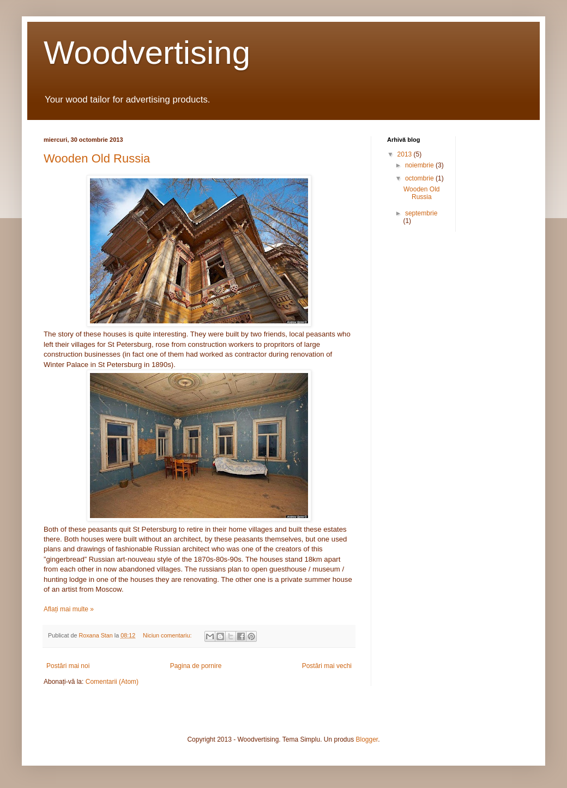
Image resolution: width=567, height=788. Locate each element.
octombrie (420, 178)
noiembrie (420, 165)
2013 (405, 154)
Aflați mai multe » (69, 609)
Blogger (367, 739)
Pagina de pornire (196, 666)
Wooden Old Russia (97, 158)
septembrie (421, 213)
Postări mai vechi (327, 666)
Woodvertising (147, 52)
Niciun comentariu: (168, 635)
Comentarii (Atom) (112, 681)
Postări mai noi (67, 666)
